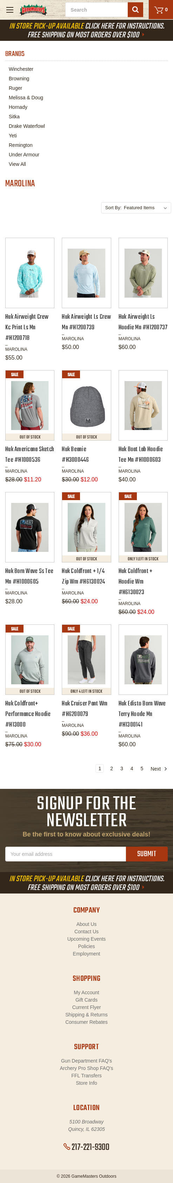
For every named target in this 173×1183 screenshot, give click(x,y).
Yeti (13, 135)
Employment (86, 954)
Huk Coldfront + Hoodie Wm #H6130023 (136, 582)
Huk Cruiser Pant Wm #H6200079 (84, 709)
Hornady (18, 107)
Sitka (14, 116)
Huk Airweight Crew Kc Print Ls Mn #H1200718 (27, 327)
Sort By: (113, 207)
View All (17, 164)
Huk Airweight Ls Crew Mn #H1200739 (86, 322)
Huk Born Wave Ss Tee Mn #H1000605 (29, 576)
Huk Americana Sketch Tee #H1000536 (29, 454)
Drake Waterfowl (27, 126)
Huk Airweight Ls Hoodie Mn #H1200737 (143, 322)
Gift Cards (86, 1000)
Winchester (21, 69)
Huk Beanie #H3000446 (75, 454)
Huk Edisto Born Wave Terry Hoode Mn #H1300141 (142, 714)
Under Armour (24, 154)
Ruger (15, 88)
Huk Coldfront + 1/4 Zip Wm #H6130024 (83, 576)
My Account (86, 992)
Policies (86, 946)
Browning (19, 78)
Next (159, 768)
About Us (86, 924)
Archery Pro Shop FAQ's (86, 1068)
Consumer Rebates (86, 1022)
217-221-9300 (86, 1147)
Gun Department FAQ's (86, 1061)
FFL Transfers (86, 1075)
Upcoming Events (86, 939)
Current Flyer (86, 1007)
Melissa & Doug (26, 97)
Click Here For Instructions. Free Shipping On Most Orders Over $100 (86, 31)
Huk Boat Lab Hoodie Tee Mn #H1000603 (141, 454)
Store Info (86, 1083)
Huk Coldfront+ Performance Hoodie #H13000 (28, 714)
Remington (21, 145)
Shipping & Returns (86, 1014)
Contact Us (86, 931)
